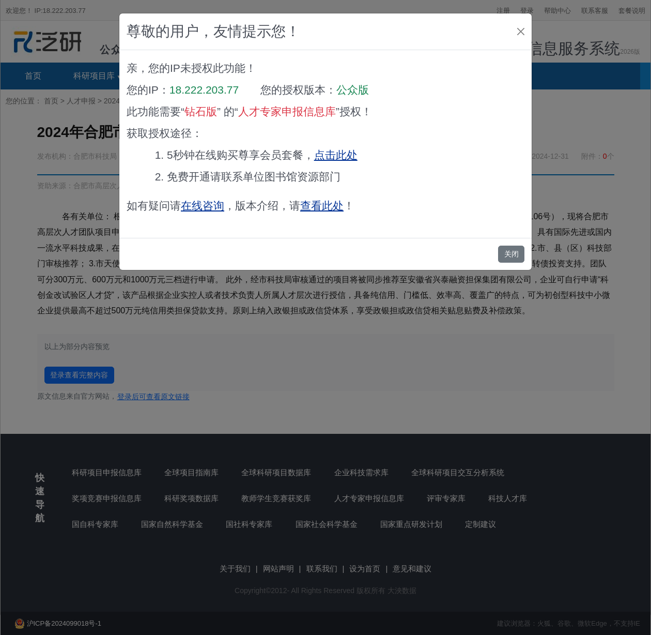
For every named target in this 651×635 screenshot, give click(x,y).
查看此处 (322, 205)
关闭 (511, 254)
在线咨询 (202, 205)
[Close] (521, 31)
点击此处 (336, 155)
